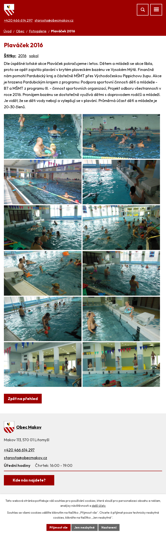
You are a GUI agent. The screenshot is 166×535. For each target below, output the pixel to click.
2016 (22, 55)
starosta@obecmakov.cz (54, 20)
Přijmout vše (58, 527)
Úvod (7, 31)
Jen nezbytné (84, 527)
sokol (33, 55)
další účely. (99, 506)
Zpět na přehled (23, 415)
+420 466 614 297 (18, 20)
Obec (20, 31)
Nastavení (109, 527)
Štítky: (10, 55)
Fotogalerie (37, 31)
